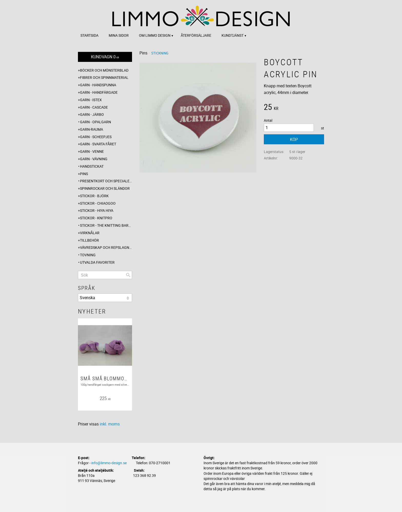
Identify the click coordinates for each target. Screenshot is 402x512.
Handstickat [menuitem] (92, 166)
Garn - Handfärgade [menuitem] (99, 92)
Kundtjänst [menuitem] (233, 35)
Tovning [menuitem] (88, 254)
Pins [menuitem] (84, 173)
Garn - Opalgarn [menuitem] (95, 121)
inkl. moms (110, 424)
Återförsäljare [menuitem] (196, 35)
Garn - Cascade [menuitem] (94, 107)
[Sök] (128, 275)
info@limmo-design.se (109, 462)
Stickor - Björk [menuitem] (94, 195)
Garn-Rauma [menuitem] (91, 129)
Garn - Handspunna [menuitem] (98, 84)
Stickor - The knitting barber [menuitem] (106, 225)
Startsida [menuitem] (89, 35)
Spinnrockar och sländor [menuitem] (105, 188)
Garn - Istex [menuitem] (91, 99)
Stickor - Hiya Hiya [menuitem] (96, 210)
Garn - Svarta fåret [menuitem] (98, 143)
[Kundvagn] (105, 57)
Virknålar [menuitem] (89, 232)
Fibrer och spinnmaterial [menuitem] (104, 77)
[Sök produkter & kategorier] (105, 275)
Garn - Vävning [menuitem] (93, 158)
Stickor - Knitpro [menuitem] (96, 217)
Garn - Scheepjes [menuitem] (96, 136)
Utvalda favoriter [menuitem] (97, 262)
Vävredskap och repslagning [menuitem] (106, 247)
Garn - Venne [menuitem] (92, 151)
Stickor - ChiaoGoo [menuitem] (98, 203)
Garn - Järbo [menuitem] (92, 114)
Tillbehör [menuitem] (89, 240)
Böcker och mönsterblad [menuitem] (104, 70)
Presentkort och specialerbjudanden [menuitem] (106, 180)
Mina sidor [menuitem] (119, 35)
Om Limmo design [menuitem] (154, 35)
